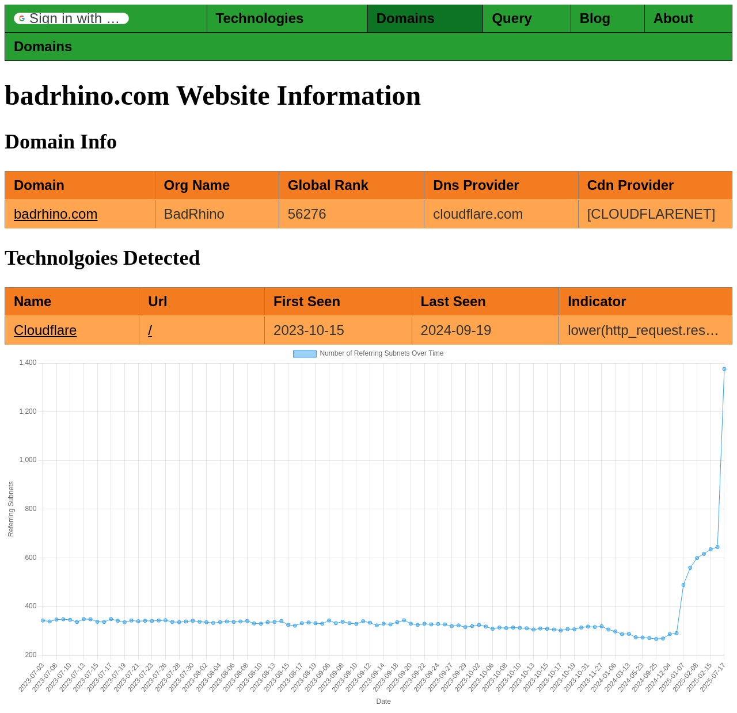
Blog (595, 18)
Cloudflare (45, 330)
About (673, 18)
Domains (406, 18)
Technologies (260, 18)
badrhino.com (55, 214)
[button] (71, 18)
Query (511, 18)
